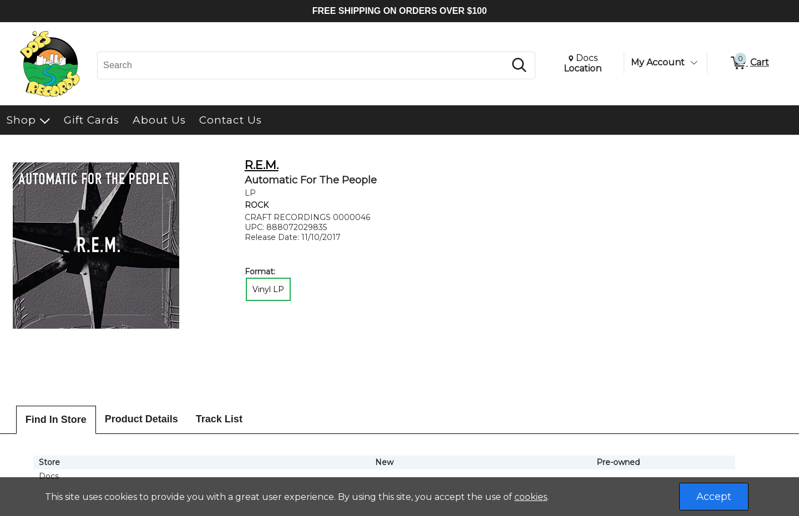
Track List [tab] (219, 419)
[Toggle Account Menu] (693, 62)
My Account (658, 62)
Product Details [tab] (141, 419)
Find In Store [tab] (56, 419)
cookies (530, 497)
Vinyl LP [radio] (268, 289)
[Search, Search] (303, 65)
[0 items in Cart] (749, 63)
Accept (713, 497)
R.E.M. (262, 165)
